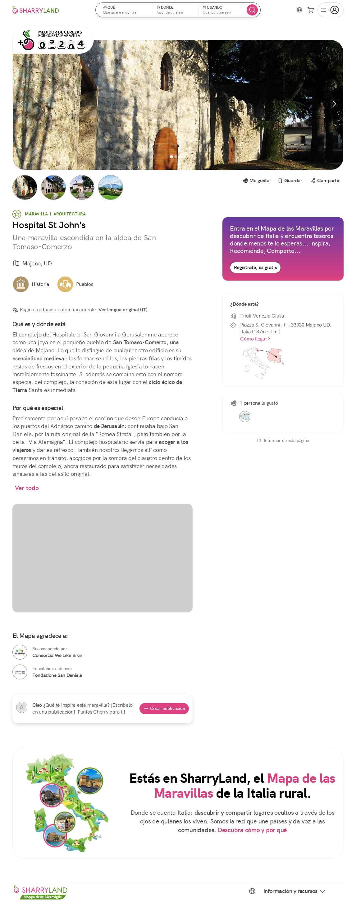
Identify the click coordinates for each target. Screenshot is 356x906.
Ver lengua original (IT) (123, 309)
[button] (126, 10)
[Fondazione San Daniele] (19, 672)
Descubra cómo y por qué (252, 830)
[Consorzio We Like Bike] (19, 652)
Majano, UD (32, 263)
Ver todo (27, 488)
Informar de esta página (283, 440)
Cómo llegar (255, 339)
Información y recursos (294, 891)
